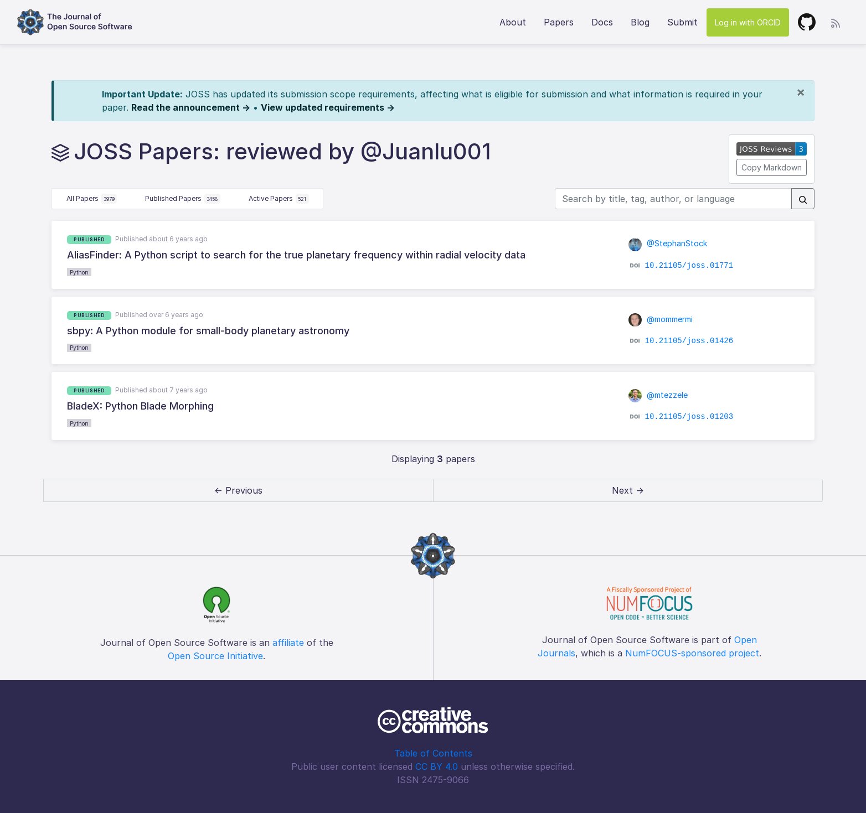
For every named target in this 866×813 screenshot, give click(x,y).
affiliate (288, 642)
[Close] (800, 92)
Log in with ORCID (748, 22)
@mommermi (660, 319)
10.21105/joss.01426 (689, 340)
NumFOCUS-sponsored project (692, 653)
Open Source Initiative (215, 655)
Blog (640, 22)
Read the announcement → (190, 107)
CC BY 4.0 (436, 766)
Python (79, 272)
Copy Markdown (771, 167)
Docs (602, 22)
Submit (682, 22)
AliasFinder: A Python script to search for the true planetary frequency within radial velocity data (296, 255)
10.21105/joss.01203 (689, 416)
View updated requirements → (328, 107)
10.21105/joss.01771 (689, 265)
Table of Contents (433, 753)
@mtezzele (658, 395)
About (512, 22)
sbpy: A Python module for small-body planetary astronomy (208, 330)
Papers (559, 22)
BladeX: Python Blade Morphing (140, 406)
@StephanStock (668, 243)
